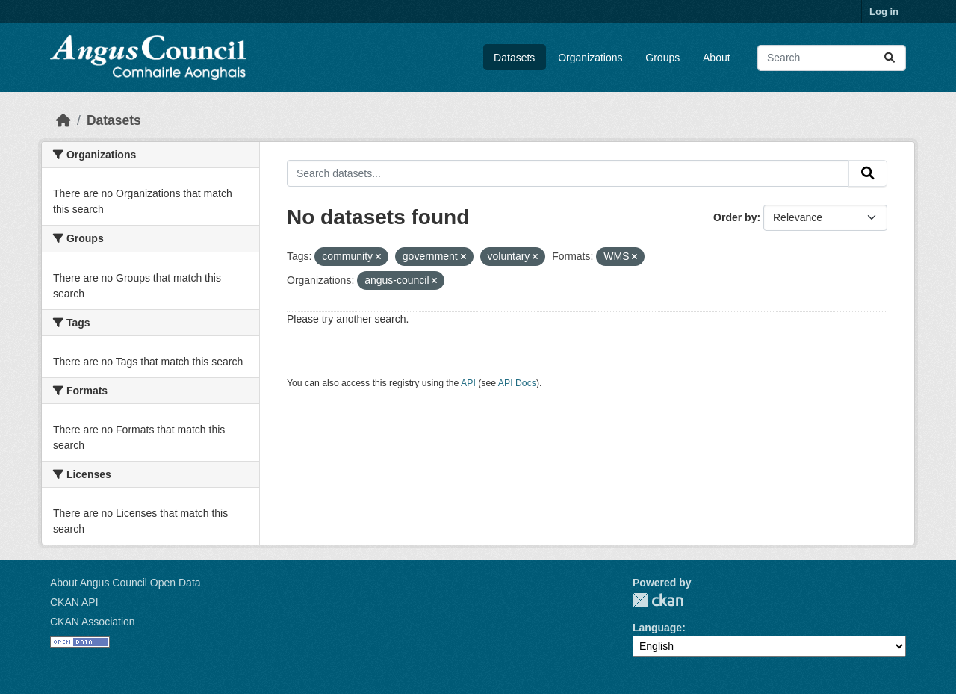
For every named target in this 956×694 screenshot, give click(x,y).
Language (657, 627)
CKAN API (74, 602)
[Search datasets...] (831, 58)
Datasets (514, 57)
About (716, 57)
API (468, 383)
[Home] (63, 120)
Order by (735, 217)
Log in (883, 11)
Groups (662, 57)
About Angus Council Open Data (125, 583)
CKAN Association (92, 622)
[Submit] (889, 58)
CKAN (658, 600)
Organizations (590, 57)
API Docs (517, 383)
